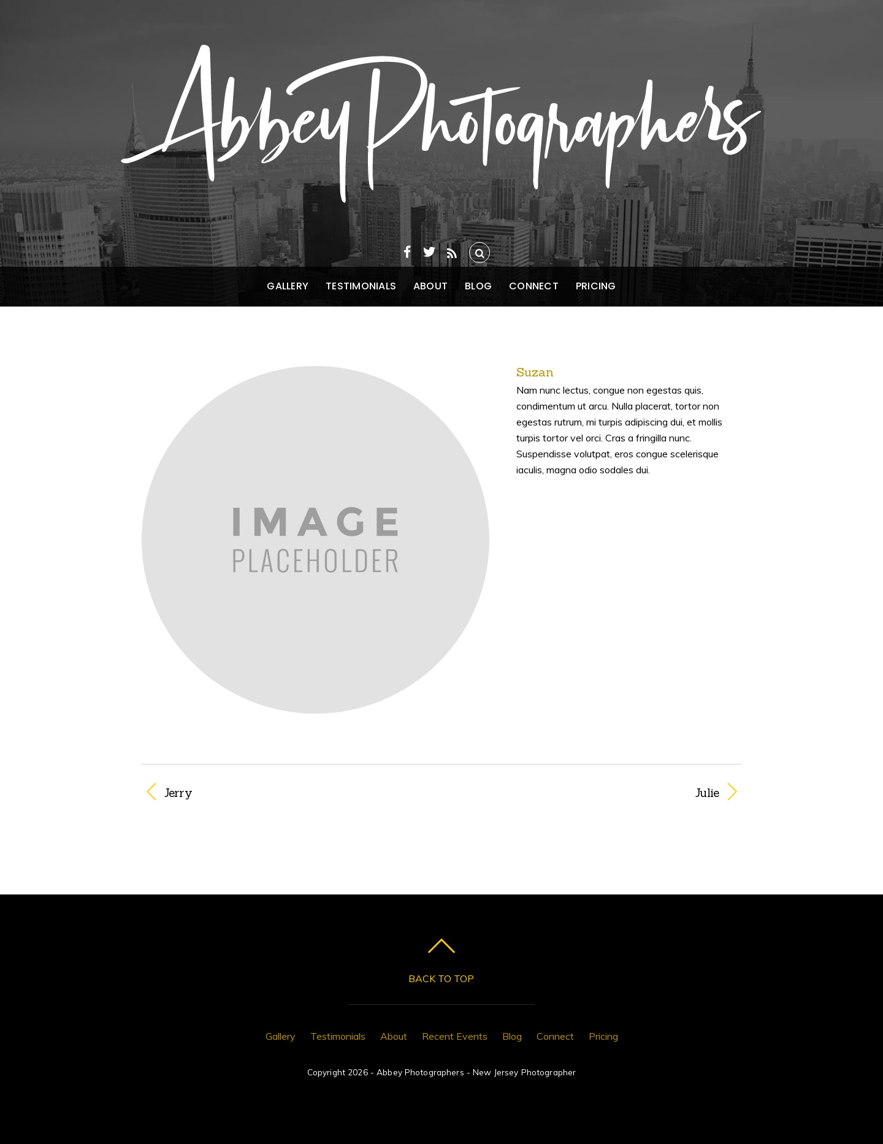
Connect (534, 286)
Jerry (178, 792)
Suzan (535, 371)
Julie (589, 792)
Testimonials (361, 286)
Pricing (596, 286)
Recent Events (454, 1036)
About (430, 286)
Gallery (287, 286)
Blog (478, 286)
